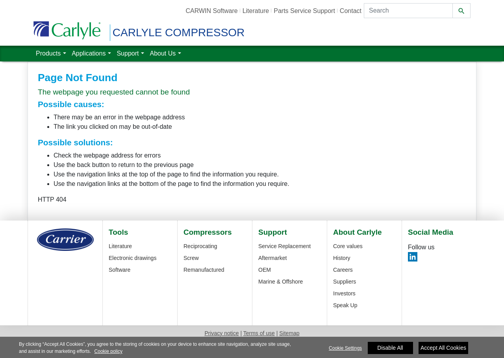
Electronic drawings (132, 258)
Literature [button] (256, 10)
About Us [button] (163, 52)
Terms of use (259, 333)
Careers (343, 270)
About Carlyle (357, 232)
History (341, 258)
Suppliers (344, 281)
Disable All (390, 351)
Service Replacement (284, 246)
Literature (120, 246)
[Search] (408, 10)
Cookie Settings (345, 351)
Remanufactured (203, 270)
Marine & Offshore (280, 281)
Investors (344, 293)
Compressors (207, 232)
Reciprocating (200, 246)
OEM (264, 270)
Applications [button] (89, 52)
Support (272, 232)
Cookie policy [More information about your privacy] (108, 354)
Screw (191, 258)
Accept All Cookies (443, 351)
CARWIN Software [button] (211, 10)
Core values (348, 246)
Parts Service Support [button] (304, 10)
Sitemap (289, 333)
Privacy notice (221, 333)
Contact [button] (350, 10)
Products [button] (48, 52)
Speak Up (345, 305)
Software (119, 270)
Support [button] (128, 52)
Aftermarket (272, 258)
